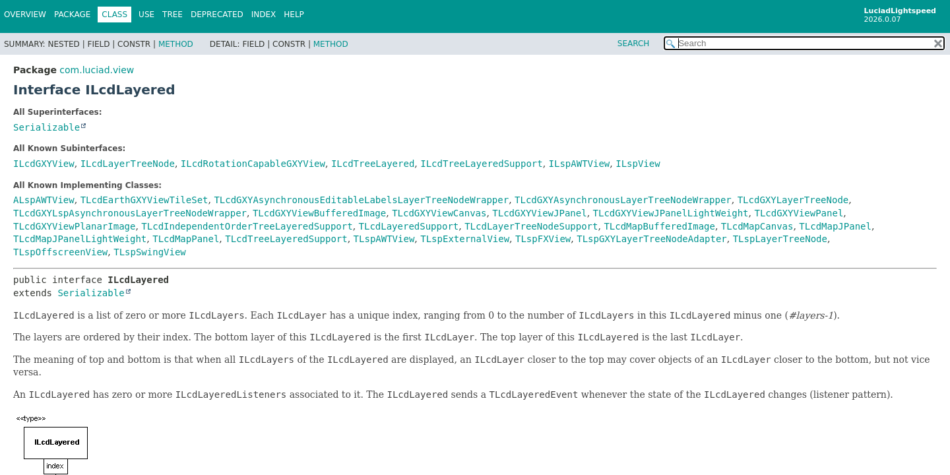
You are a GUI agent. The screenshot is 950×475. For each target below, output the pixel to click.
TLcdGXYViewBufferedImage (319, 213)
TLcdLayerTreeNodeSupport (531, 226)
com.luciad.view (96, 70)
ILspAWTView (579, 163)
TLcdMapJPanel (835, 226)
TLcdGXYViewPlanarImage (74, 226)
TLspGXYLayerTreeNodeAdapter (652, 239)
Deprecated (217, 14)
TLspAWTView (384, 239)
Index (263, 14)
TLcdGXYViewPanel (798, 213)
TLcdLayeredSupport (409, 226)
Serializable (46, 127)
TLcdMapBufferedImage (659, 226)
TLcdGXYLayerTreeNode (793, 200)
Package (72, 14)
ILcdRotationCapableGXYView (253, 163)
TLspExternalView (464, 239)
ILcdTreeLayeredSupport (481, 163)
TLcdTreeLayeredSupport (286, 239)
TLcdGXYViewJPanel (539, 213)
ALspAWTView (44, 200)
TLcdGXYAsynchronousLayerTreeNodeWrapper (623, 200)
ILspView (638, 163)
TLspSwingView (149, 252)
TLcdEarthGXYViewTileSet (144, 200)
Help (294, 14)
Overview (25, 14)
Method (175, 44)
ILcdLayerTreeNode (127, 163)
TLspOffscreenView (60, 252)
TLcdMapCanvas (757, 226)
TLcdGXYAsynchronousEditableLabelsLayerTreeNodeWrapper (361, 200)
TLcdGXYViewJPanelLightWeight (671, 213)
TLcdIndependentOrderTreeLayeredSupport (246, 226)
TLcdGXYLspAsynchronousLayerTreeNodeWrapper (130, 213)
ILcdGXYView (44, 163)
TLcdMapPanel (185, 239)
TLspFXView (543, 239)
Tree (172, 14)
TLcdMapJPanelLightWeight (79, 239)
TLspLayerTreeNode (780, 239)
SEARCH (634, 43)
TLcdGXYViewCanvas (439, 213)
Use (146, 14)
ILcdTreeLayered (372, 163)
